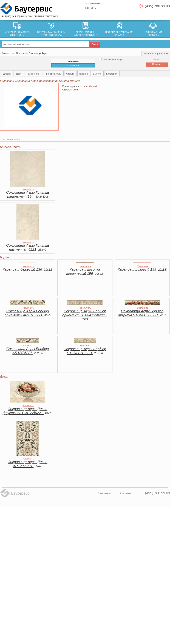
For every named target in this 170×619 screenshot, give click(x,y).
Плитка (20, 53)
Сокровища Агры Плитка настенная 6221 (27, 247)
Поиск (95, 44)
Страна (70, 73)
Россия (75, 89)
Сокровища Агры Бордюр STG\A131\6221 (85, 351)
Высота (97, 73)
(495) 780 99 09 (157, 6)
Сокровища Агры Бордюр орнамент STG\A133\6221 (84, 313)
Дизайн (7, 73)
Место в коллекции (111, 59)
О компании (92, 3)
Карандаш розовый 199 (137, 269)
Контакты (91, 7)
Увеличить (28, 189)
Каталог (5, 53)
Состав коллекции (11, 139)
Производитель (53, 73)
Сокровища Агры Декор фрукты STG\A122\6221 (25, 411)
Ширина (84, 73)
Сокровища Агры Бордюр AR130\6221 (27, 351)
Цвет (19, 73)
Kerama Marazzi (88, 86)
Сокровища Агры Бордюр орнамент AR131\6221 (27, 313)
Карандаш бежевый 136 (23, 269)
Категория (112, 73)
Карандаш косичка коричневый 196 (83, 271)
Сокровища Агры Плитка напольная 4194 (27, 194)
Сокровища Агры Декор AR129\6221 (27, 464)
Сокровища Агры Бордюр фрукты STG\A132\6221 (140, 313)
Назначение (33, 73)
